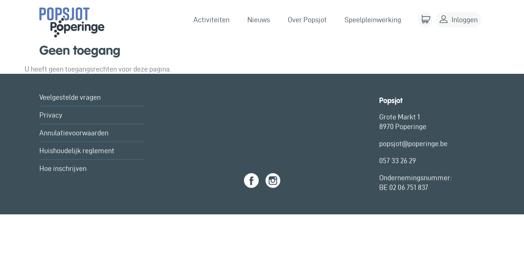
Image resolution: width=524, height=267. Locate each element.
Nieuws (258, 20)
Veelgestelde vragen (70, 97)
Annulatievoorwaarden (73, 133)
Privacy (50, 115)
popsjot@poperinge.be (413, 143)
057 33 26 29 (397, 160)
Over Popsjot (307, 20)
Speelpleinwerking (373, 20)
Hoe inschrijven (63, 168)
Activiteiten (211, 20)
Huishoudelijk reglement (76, 150)
